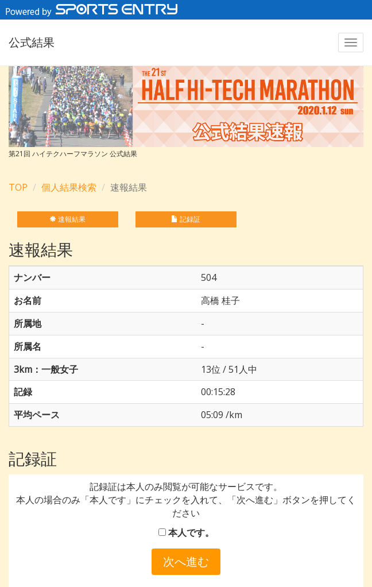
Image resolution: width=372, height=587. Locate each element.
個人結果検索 (68, 187)
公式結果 (32, 42)
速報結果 (67, 219)
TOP (18, 187)
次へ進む (186, 561)
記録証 (185, 219)
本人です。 (186, 532)
